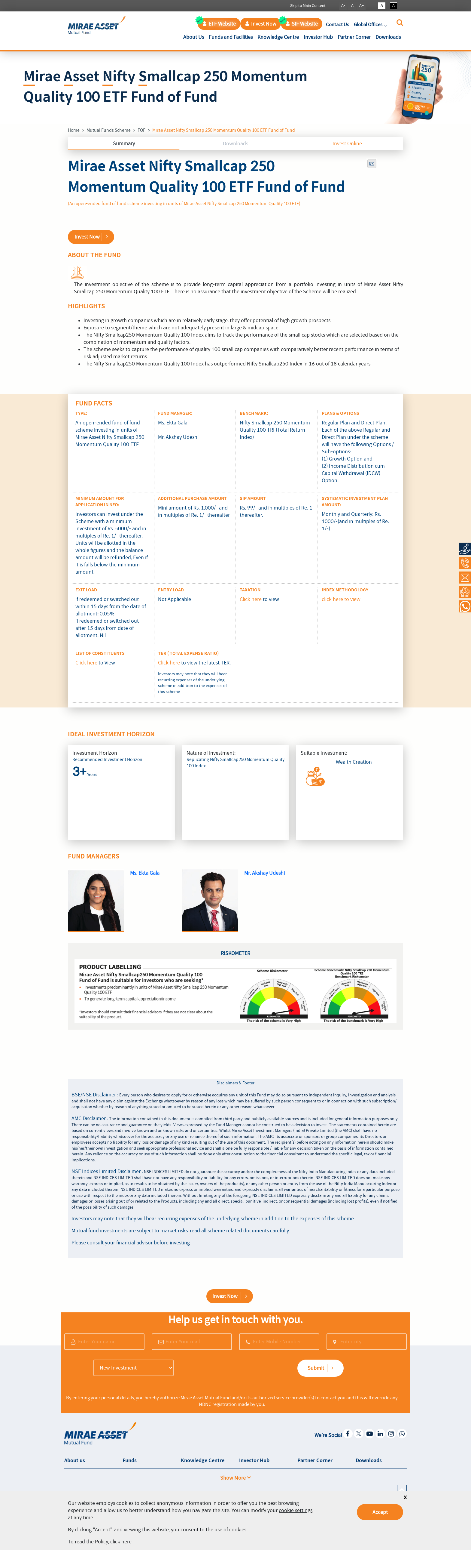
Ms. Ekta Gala (145, 873)
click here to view (341, 599)
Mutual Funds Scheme (109, 130)
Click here (251, 599)
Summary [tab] (124, 143)
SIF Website (301, 24)
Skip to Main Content (308, 5)
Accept (380, 1512)
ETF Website (219, 24)
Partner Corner (354, 37)
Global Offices (371, 24)
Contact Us (337, 24)
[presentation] (222, 1369)
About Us (194, 36)
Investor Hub (318, 37)
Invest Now (260, 24)
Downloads (388, 37)
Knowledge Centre (278, 37)
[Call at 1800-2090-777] (465, 563)
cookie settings (295, 1510)
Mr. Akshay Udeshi (264, 873)
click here (121, 1542)
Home (74, 130)
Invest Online (347, 143)
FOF (141, 130)
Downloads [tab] (235, 143)
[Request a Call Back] (465, 592)
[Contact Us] (465, 578)
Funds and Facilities (231, 37)
